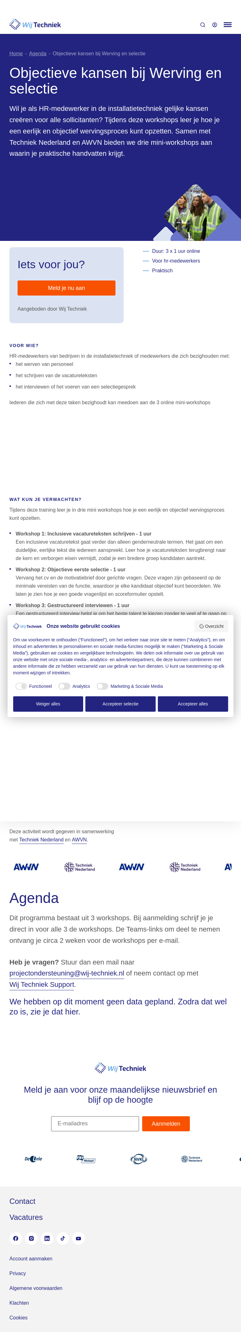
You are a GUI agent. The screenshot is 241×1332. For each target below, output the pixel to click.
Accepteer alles (193, 703)
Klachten (19, 1303)
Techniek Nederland (41, 839)
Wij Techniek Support (41, 984)
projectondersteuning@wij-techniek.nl (66, 973)
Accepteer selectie (120, 703)
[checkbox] (32, 686)
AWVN (79, 839)
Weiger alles (48, 703)
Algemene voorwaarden (35, 1288)
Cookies (18, 1317)
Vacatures (26, 1217)
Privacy (17, 1273)
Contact (22, 1201)
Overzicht (211, 626)
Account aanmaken (30, 1258)
